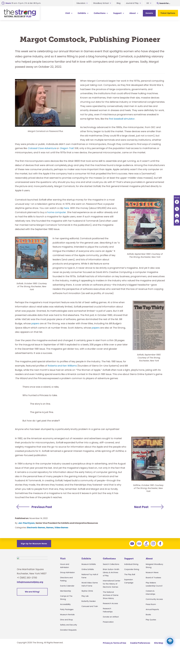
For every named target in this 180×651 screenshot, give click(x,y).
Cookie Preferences (140, 643)
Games (50, 527)
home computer (56, 212)
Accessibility (65, 604)
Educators (81, 3)
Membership (65, 591)
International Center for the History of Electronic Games (111, 583)
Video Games (61, 527)
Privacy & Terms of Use (114, 643)
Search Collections (111, 564)
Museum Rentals (67, 614)
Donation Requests (68, 630)
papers (35, 323)
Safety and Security (68, 625)
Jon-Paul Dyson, (26, 523)
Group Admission (67, 572)
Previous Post (42, 507)
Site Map (158, 643)
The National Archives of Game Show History (110, 595)
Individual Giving (131, 564)
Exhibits (82, 13)
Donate (149, 13)
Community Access (154, 599)
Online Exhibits (88, 569)
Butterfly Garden (89, 601)
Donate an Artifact (111, 617)
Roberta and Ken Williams (62, 365)
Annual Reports (152, 609)
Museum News (152, 572)
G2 (147, 3)
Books (148, 614)
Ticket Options (167, 13)
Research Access (110, 603)
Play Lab (85, 596)
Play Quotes (151, 619)
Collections (100, 13)
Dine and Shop (66, 619)
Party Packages (66, 609)
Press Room (151, 604)
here (66, 208)
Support (117, 13)
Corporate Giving (131, 569)
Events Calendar (67, 586)
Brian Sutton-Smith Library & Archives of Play (111, 572)
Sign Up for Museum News (34, 543)
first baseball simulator (122, 118)
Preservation (108, 622)
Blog (118, 3)
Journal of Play (132, 3)
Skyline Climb (87, 591)
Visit (67, 13)
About (132, 13)
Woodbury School (101, 3)
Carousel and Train (90, 606)
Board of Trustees (153, 577)
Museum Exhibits (89, 564)
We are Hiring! (32, 593)
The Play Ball (129, 574)
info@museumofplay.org (30, 583)
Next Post (141, 507)
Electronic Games (36, 527)
